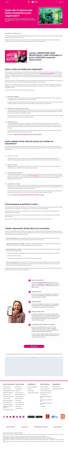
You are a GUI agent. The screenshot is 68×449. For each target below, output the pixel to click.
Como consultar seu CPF (45, 388)
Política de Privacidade (10, 426)
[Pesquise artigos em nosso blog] (56, 2)
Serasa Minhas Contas (19, 404)
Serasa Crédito (42, 282)
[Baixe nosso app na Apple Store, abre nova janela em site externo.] (31, 417)
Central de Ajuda (31, 390)
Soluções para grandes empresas (7, 407)
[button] (16, 56)
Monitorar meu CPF (7, 394)
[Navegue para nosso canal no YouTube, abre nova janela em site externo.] (10, 417)
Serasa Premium (18, 388)
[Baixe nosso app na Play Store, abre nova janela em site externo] (39, 417)
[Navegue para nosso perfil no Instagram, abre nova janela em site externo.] (4, 417)
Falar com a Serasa (6, 398)
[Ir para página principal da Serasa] (29, 2)
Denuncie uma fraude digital (33, 392)
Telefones (29, 388)
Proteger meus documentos (45, 392)
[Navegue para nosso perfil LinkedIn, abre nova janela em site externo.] (20, 417)
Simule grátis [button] (34, 346)
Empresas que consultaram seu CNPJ (46, 400)
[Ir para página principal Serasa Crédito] (35, 2)
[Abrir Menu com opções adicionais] (7, 2)
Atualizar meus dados (7, 402)
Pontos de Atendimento (32, 386)
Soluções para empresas (8, 404)
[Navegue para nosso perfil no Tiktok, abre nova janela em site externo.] (7, 417)
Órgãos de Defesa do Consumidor (40, 426)
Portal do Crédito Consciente (45, 390)
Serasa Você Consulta (19, 402)
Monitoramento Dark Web (8, 396)
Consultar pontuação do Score (9, 390)
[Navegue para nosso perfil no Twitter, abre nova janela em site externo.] (14, 417)
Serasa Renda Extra (19, 398)
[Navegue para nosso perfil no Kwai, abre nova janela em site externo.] (23, 417)
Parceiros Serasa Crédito (8, 400)
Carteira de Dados (18, 408)
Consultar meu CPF (7, 386)
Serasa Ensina (18, 400)
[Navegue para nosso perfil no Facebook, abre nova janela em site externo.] (17, 417)
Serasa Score (17, 390)
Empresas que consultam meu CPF (46, 397)
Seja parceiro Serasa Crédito (58, 388)
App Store (48, 284)
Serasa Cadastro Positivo (20, 394)
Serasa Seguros (18, 406)
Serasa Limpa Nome (19, 392)
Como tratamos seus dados (8, 409)
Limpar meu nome (6, 388)
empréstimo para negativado (47, 73)
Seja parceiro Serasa (56, 386)
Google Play (40, 284)
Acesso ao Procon (24, 426)
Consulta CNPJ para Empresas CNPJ (46, 404)
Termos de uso (43, 406)
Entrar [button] (61, 2)
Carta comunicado (43, 394)
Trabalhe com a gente (58, 426)
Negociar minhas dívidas (8, 392)
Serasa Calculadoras (19, 396)
